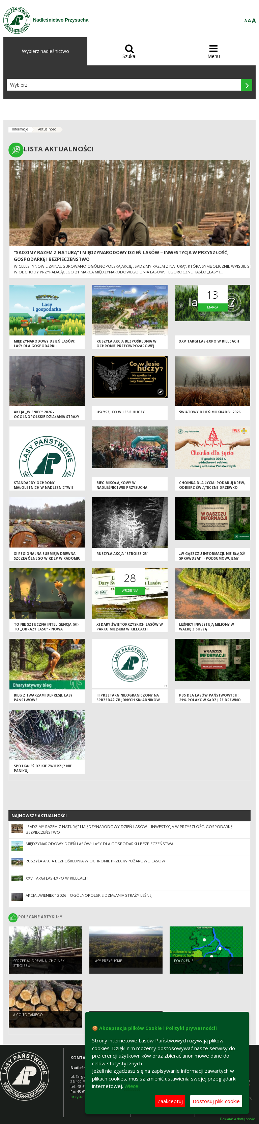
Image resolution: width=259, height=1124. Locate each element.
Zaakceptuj (170, 1101)
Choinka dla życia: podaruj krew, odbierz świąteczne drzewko (212, 485)
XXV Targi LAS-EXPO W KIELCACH (209, 341)
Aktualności (47, 129)
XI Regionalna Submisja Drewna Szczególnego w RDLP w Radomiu (47, 556)
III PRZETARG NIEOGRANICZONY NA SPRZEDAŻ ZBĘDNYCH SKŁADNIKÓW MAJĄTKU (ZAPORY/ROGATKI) (128, 700)
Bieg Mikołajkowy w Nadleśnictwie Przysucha (121, 485)
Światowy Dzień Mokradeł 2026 (209, 412)
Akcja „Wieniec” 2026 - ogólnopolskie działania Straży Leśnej (46, 417)
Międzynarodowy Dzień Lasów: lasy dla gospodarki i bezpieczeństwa (44, 346)
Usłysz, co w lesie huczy (120, 412)
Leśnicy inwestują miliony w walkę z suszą (206, 627)
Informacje (20, 129)
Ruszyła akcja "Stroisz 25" (122, 553)
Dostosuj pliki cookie (216, 1101)
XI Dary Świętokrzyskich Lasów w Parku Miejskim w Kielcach (129, 627)
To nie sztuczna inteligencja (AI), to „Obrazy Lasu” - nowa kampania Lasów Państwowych (47, 629)
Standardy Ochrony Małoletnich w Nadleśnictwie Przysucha (44, 487)
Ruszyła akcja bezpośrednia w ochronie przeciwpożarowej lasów (126, 346)
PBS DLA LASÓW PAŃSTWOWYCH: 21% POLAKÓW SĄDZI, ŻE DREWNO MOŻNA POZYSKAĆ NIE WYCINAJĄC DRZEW (210, 702)
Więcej (132, 1086)
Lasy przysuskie (107, 960)
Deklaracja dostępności (238, 1119)
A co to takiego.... (30, 1014)
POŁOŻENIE (184, 960)
